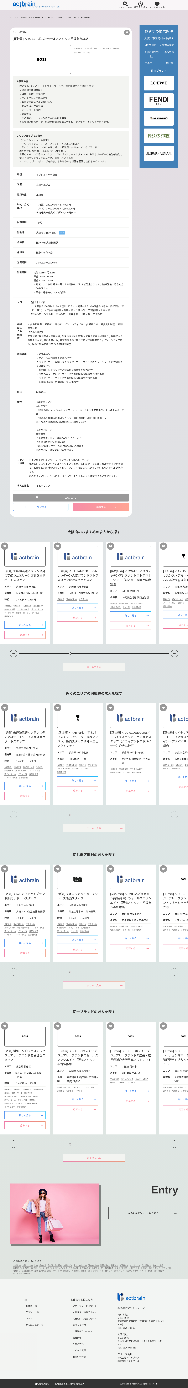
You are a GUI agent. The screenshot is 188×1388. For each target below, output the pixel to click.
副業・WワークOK (54, 1270)
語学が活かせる (91, 48)
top (25, 1299)
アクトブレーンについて (85, 1305)
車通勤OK (75, 1270)
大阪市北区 (71, 17)
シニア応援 (17, 1273)
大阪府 (60, 17)
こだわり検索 (125, 5)
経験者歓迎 (8, 616)
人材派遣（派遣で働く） (85, 1312)
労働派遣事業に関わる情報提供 (69, 1383)
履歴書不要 (20, 612)
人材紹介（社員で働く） (85, 1318)
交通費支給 (78, 48)
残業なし (32, 1100)
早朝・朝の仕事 (106, 1270)
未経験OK (8, 767)
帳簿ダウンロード (84, 1331)
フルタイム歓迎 (105, 48)
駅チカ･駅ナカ (37, 609)
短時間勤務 (85, 927)
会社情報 (77, 1337)
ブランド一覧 (32, 1311)
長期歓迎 (7, 605)
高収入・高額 (9, 609)
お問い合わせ (79, 1356)
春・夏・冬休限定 (55, 1265)
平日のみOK (73, 1268)
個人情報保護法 (42, 1383)
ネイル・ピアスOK (24, 1093)
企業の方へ (78, 1344)
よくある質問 (79, 1350)
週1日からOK (18, 1268)
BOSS (50, 17)
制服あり (17, 605)
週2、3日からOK (80, 1265)
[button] (174, 653)
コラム (29, 1318)
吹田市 (169, 63)
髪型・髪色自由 (31, 1268)
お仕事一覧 (31, 1305)
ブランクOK (9, 612)
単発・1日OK (27, 1265)
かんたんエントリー (36, 1324)
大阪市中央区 (167, 45)
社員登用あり (115, 607)
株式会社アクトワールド (130, 1360)
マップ (62, 233)
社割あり (77, 52)
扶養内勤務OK (27, 1270)
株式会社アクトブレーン (131, 1308)
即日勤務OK (38, 605)
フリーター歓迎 (33, 612)
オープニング (135, 1265)
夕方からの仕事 (132, 1270)
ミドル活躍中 (9, 1107)
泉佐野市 (169, 52)
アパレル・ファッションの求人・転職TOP (26, 17)
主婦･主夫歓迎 (40, 1270)
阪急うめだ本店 (44, 252)
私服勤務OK (105, 1265)
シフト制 (86, 52)
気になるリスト (157, 5)
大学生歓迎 (67, 1265)
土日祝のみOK (85, 1268)
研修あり (116, 48)
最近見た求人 (140, 5)
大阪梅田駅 (52, 242)
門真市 (148, 63)
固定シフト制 (97, 1268)
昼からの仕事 (119, 1270)
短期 (36, 1265)
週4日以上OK (71, 599)
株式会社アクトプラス (128, 1357)
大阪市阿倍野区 (151, 54)
